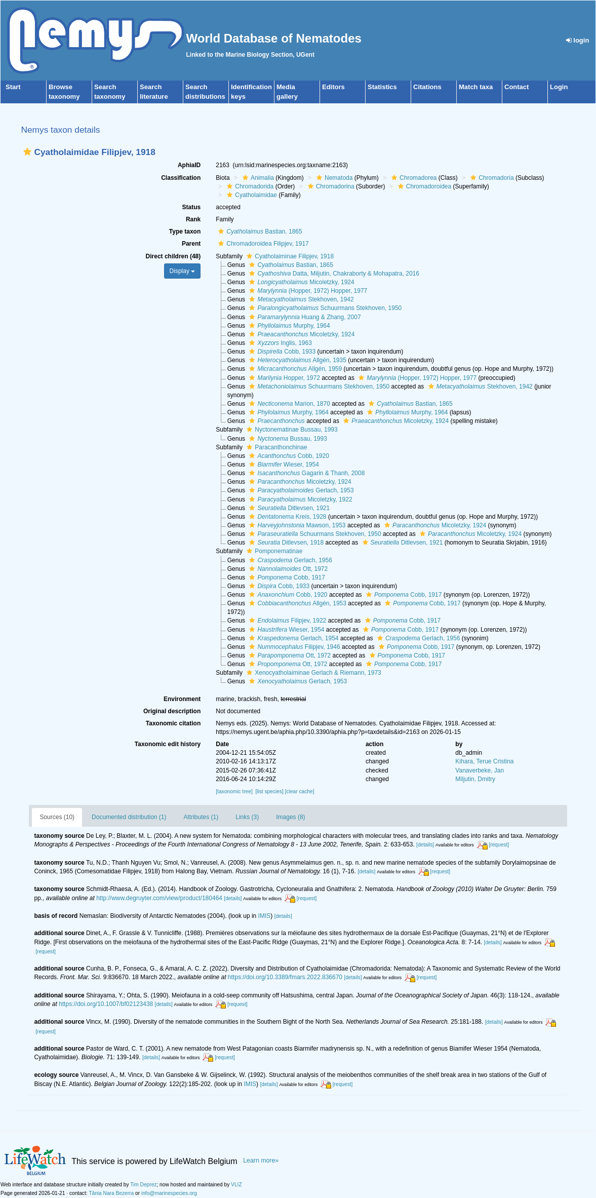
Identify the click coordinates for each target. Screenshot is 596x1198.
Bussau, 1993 (287, 438)
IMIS (264, 915)
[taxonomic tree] (234, 791)
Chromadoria (490, 177)
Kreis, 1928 (286, 516)
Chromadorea (412, 177)
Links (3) (247, 817)
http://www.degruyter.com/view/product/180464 (159, 898)
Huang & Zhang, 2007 (304, 317)
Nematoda (333, 177)
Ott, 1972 (287, 568)
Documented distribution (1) (129, 817)
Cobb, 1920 (288, 455)
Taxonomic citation (173, 723)
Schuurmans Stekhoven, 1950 (324, 308)
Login (559, 87)
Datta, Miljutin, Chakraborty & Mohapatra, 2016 (333, 273)
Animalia (257, 177)
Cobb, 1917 (286, 577)
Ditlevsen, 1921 (288, 508)
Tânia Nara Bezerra (111, 1193)
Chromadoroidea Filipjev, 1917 (262, 243)
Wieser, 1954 (283, 464)
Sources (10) (56, 817)
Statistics (382, 87)
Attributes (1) (201, 817)
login (577, 40)
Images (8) (290, 817)
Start (13, 87)
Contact (516, 87)
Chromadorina (329, 186)
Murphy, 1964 (288, 325)
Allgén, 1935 (296, 360)
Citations (427, 87)
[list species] (269, 791)
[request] (499, 844)
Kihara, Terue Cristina (484, 761)
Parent (191, 243)
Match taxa (476, 87)
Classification (181, 177)
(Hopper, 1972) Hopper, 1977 (307, 290)
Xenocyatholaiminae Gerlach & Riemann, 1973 (312, 672)
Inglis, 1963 (279, 342)
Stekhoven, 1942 (300, 299)
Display (182, 271)
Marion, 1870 (288, 403)
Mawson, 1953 (296, 525)
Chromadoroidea (423, 186)
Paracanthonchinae (275, 447)
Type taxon (185, 231)
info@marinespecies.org (169, 1193)
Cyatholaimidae (250, 195)
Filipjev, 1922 (286, 620)
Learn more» (261, 1160)
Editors (333, 87)
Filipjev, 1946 (293, 646)
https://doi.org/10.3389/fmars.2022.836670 (285, 977)
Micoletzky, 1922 (299, 499)
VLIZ (236, 1184)
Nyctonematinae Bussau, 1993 (290, 429)
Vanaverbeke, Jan (479, 770)
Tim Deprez (143, 1184)
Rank (193, 219)
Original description (172, 711)
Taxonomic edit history (168, 744)
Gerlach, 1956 (289, 560)
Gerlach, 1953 (300, 490)
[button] (27, 151)
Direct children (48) (173, 256)
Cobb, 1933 (281, 351)
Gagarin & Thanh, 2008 (306, 473)
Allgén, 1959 (294, 368)
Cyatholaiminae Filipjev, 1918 (289, 256)
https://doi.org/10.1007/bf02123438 (106, 1004)
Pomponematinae (273, 551)
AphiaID (189, 165)
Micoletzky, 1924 (300, 282)
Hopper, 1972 (283, 377)
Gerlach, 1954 (292, 638)
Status (191, 207)
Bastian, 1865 (259, 231)
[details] (425, 844)
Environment (182, 699)
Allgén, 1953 (296, 603)
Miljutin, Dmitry (475, 779)
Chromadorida (248, 186)
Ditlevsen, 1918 (285, 542)
